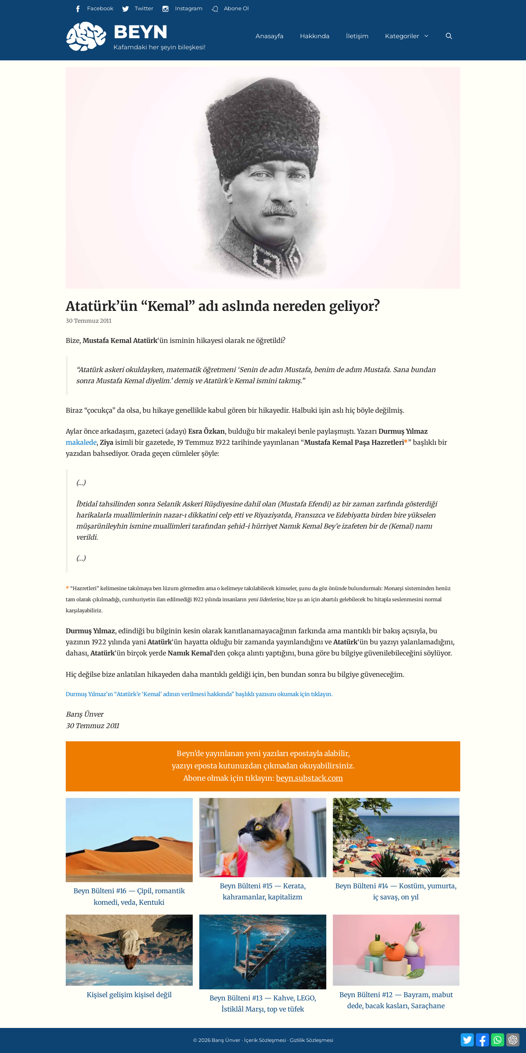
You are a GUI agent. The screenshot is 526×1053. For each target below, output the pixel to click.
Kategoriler (411, 36)
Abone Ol (230, 9)
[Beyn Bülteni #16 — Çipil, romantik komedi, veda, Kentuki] (129, 842)
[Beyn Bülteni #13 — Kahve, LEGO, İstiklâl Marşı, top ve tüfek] (262, 954)
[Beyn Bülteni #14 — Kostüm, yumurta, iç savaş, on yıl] (396, 839)
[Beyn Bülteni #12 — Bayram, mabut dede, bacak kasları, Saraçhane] (396, 952)
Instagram (181, 9)
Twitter (137, 9)
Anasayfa (270, 36)
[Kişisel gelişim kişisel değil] (129, 952)
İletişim (357, 36)
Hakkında (315, 36)
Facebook (93, 9)
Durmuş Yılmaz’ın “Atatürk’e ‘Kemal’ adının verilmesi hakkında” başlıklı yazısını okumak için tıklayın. (199, 694)
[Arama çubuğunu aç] (449, 36)
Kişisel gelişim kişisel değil (129, 995)
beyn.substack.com (309, 778)
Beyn (140, 31)
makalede (81, 442)
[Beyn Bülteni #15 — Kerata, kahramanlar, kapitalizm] (262, 839)
